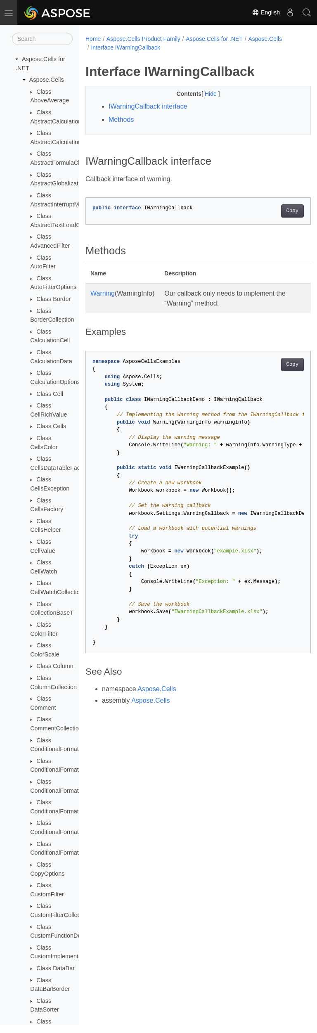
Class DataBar (55, 968)
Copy (276, 211)
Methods (121, 119)
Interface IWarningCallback (125, 47)
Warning (102, 293)
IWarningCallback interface (148, 106)
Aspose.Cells (46, 79)
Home (93, 39)
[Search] (42, 39)
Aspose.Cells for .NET (214, 39)
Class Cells (51, 426)
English (266, 12)
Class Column (54, 666)
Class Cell (49, 394)
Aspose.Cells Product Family (143, 39)
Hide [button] (203, 93)
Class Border (53, 299)
